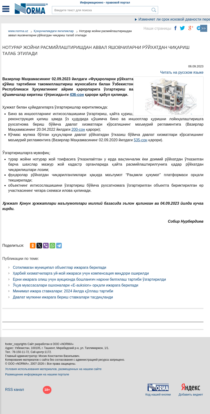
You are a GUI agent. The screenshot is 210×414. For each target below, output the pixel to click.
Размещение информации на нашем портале (37, 374)
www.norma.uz (18, 31)
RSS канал (14, 390)
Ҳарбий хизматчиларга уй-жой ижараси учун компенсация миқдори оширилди (81, 273)
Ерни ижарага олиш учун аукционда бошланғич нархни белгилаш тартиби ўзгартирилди (89, 279)
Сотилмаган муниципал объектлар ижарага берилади (59, 267)
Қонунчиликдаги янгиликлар (54, 31)
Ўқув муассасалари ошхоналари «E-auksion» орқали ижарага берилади (75, 285)
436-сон (77, 95)
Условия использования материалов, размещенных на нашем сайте (53, 369)
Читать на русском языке (181, 72)
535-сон (140, 140)
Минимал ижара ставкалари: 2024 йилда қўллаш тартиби (63, 291)
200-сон (78, 129)
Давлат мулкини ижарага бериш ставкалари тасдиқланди (63, 297)
